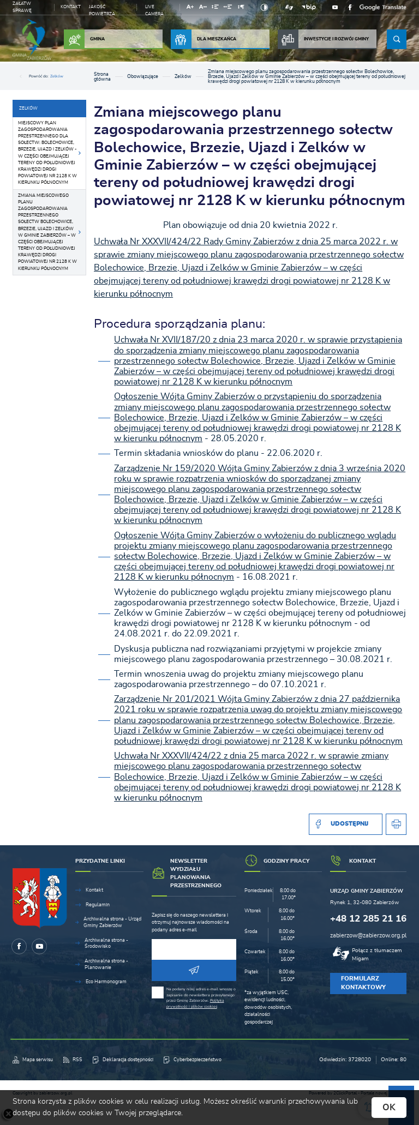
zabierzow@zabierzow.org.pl (368, 935)
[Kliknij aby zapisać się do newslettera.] (194, 970)
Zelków (56, 76)
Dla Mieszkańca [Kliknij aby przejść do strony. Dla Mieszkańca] (203, 39)
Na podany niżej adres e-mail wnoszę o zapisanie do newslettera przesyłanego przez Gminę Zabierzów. (201, 997)
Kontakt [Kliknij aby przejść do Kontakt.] (94, 890)
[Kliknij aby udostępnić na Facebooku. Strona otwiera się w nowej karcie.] (345, 824)
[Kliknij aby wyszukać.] (396, 39)
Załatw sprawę (22, 7)
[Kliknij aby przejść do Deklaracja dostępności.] (123, 1060)
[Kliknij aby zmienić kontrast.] (264, 7)
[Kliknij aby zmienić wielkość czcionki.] (190, 8)
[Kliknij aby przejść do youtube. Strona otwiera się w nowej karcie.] (335, 7)
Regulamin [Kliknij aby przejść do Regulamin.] (98, 905)
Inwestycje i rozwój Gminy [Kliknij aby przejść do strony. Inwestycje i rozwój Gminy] (323, 39)
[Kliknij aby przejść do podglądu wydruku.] (396, 824)
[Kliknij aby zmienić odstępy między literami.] (202, 8)
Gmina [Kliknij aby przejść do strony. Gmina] (84, 39)
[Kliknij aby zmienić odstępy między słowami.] (228, 8)
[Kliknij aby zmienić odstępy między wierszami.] (215, 8)
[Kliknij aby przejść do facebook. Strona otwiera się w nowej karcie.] (350, 7)
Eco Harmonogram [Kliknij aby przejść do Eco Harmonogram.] (106, 981)
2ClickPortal (345, 1093)
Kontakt (71, 6)
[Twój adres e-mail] (194, 949)
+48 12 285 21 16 (368, 918)
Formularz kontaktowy (363, 983)
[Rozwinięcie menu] (109, 864)
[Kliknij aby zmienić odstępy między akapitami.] (241, 8)
